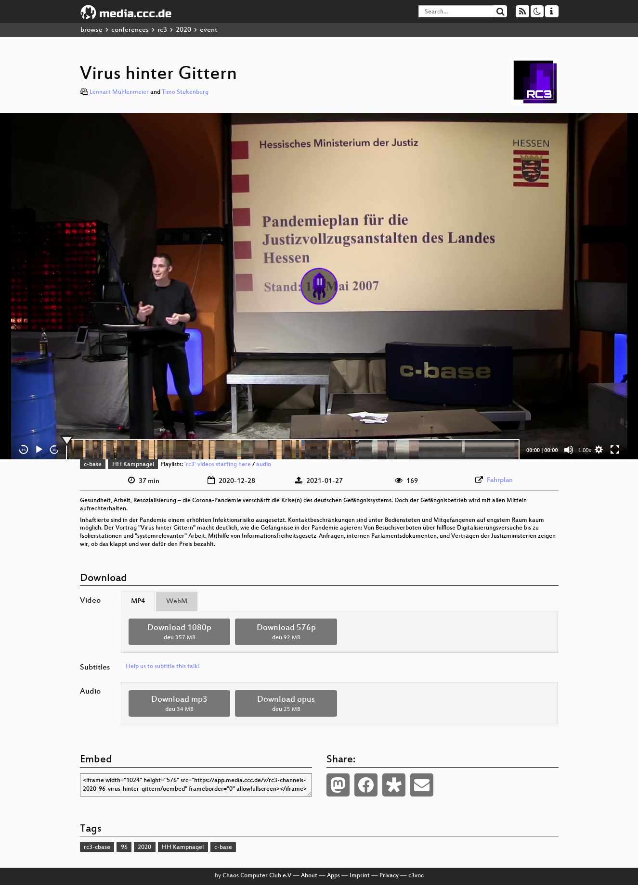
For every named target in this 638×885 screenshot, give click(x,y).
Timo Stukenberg (185, 92)
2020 (183, 30)
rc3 (162, 30)
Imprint (360, 875)
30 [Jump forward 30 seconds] (54, 450)
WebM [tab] (176, 601)
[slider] (293, 449)
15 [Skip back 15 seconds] (23, 450)
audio (263, 464)
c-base (93, 464)
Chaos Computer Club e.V (256, 875)
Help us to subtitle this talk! (163, 666)
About (309, 875)
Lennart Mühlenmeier (119, 92)
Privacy (389, 875)
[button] (319, 286)
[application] (319, 286)
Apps (333, 875)
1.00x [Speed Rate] (584, 450)
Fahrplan (500, 480)
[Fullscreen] (615, 450)
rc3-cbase (97, 847)
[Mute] (568, 450)
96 (124, 847)
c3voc (416, 875)
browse (91, 30)
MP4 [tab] (138, 601)
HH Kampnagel (133, 464)
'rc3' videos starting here (217, 464)
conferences (130, 30)
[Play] (39, 450)
